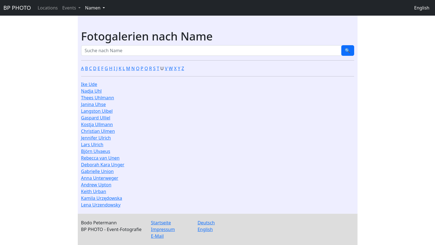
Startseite (161, 223)
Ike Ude (89, 84)
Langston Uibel (97, 111)
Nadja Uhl (91, 91)
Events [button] (69, 8)
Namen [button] (93, 8)
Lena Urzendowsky (101, 205)
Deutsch (206, 223)
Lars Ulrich (92, 144)
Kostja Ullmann (97, 124)
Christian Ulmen (98, 131)
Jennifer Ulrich (96, 138)
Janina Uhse (93, 104)
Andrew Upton (96, 185)
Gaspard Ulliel (95, 118)
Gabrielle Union (97, 171)
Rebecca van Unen (100, 158)
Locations (48, 8)
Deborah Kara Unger (102, 165)
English (421, 8)
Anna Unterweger (99, 178)
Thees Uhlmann (97, 98)
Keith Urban (93, 191)
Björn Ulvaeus (95, 151)
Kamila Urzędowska (101, 198)
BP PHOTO (17, 7)
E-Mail (157, 236)
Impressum (163, 229)
